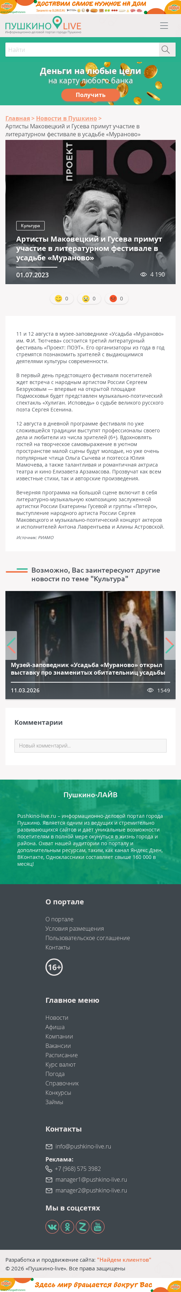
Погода (55, 1074)
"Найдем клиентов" (124, 1259)
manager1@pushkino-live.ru (91, 1179)
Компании (59, 1036)
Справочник (62, 1083)
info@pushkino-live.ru (83, 1146)
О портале (59, 919)
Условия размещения (74, 928)
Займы (54, 1102)
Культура (30, 225)
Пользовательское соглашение (87, 938)
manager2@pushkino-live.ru (91, 1190)
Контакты (57, 947)
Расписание (61, 1055)
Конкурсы (58, 1093)
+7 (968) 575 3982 (78, 1169)
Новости (57, 1018)
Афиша (55, 1027)
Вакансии (58, 1046)
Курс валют (60, 1064)
